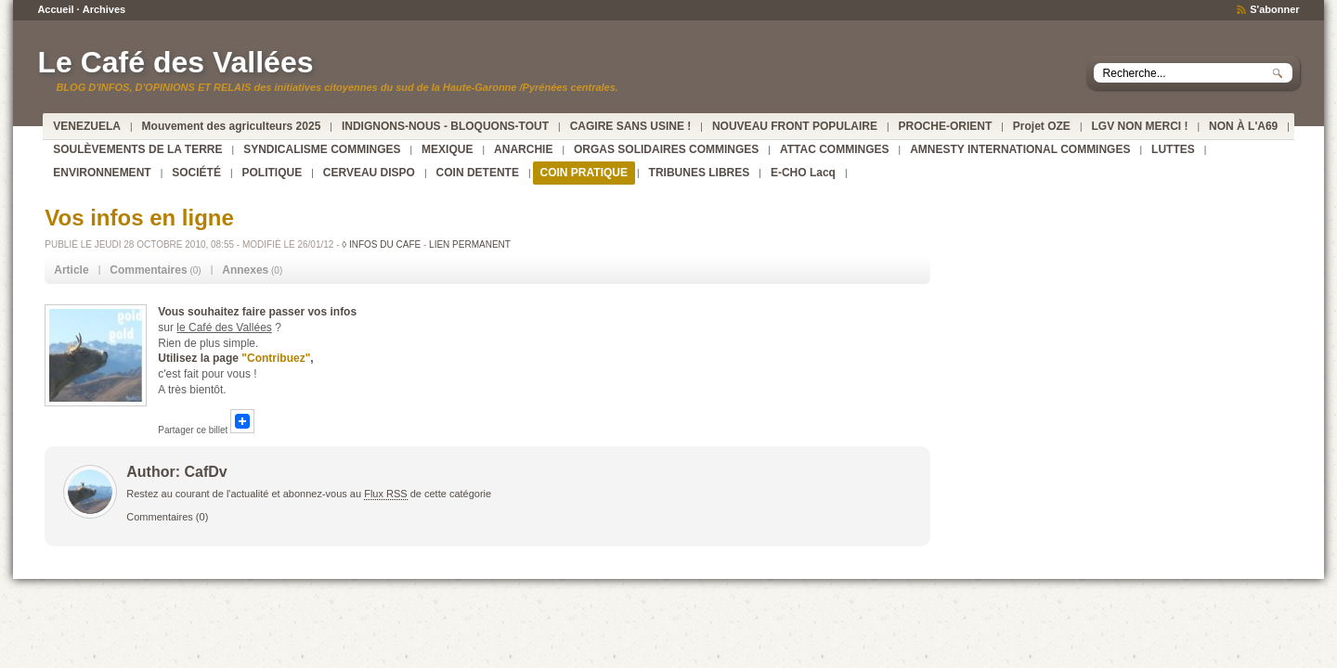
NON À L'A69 (1243, 126)
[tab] (71, 270)
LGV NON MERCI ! (1139, 126)
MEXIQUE (447, 149)
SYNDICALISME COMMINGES (321, 149)
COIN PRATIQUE (584, 172)
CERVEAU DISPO (369, 172)
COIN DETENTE (477, 172)
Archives (104, 9)
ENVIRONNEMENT (101, 172)
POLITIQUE (272, 172)
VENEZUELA (87, 126)
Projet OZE (1042, 126)
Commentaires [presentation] (148, 269)
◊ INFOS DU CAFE (381, 244)
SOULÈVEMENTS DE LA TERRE (137, 149)
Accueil (55, 9)
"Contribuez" (275, 358)
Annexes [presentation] (245, 269)
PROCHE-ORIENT (946, 126)
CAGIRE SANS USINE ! (631, 126)
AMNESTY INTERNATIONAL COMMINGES (1020, 149)
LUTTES (1173, 149)
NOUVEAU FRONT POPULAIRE (794, 126)
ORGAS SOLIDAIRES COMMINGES (666, 149)
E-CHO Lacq (803, 172)
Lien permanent (470, 244)
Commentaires (159, 516)
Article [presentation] (71, 269)
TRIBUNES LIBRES (699, 172)
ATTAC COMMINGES (834, 149)
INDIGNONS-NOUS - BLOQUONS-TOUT (445, 126)
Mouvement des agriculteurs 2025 (231, 126)
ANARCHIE (523, 149)
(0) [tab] (155, 269)
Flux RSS (385, 493)
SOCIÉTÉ (196, 172)
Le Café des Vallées (175, 62)
